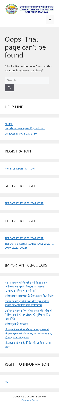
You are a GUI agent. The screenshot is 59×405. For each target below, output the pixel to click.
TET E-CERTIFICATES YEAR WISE (24, 238)
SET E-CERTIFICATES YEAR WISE (24, 203)
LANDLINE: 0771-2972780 (21, 133)
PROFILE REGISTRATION (20, 168)
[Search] (9, 87)
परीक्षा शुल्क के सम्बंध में (16, 324)
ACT (7, 381)
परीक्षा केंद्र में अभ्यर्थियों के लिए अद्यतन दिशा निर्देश (29, 296)
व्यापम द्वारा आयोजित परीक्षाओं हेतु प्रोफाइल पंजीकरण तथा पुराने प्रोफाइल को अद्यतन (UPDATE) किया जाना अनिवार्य (26, 286)
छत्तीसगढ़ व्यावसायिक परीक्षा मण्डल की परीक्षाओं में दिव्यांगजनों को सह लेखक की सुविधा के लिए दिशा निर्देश (28, 314)
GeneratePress (29, 400)
